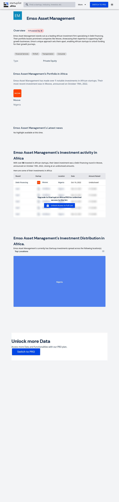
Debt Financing (22, 182)
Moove (41, 182)
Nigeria (61, 182)
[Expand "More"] (82, 4)
